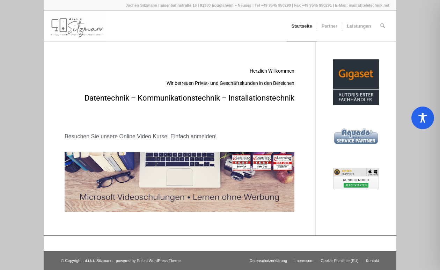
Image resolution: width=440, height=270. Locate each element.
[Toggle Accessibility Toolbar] (423, 118)
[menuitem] (301, 26)
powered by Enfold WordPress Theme (148, 260)
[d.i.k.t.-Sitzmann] (78, 26)
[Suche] (382, 26)
